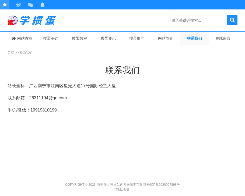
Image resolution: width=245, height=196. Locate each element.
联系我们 (194, 38)
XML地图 (122, 189)
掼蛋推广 (136, 38)
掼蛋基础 (50, 38)
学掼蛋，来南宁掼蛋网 (33, 20)
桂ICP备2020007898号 (163, 185)
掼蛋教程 (79, 38)
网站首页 (22, 38)
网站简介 (165, 38)
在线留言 (222, 38)
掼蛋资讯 (108, 38)
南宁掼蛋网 (105, 185)
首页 (11, 53)
